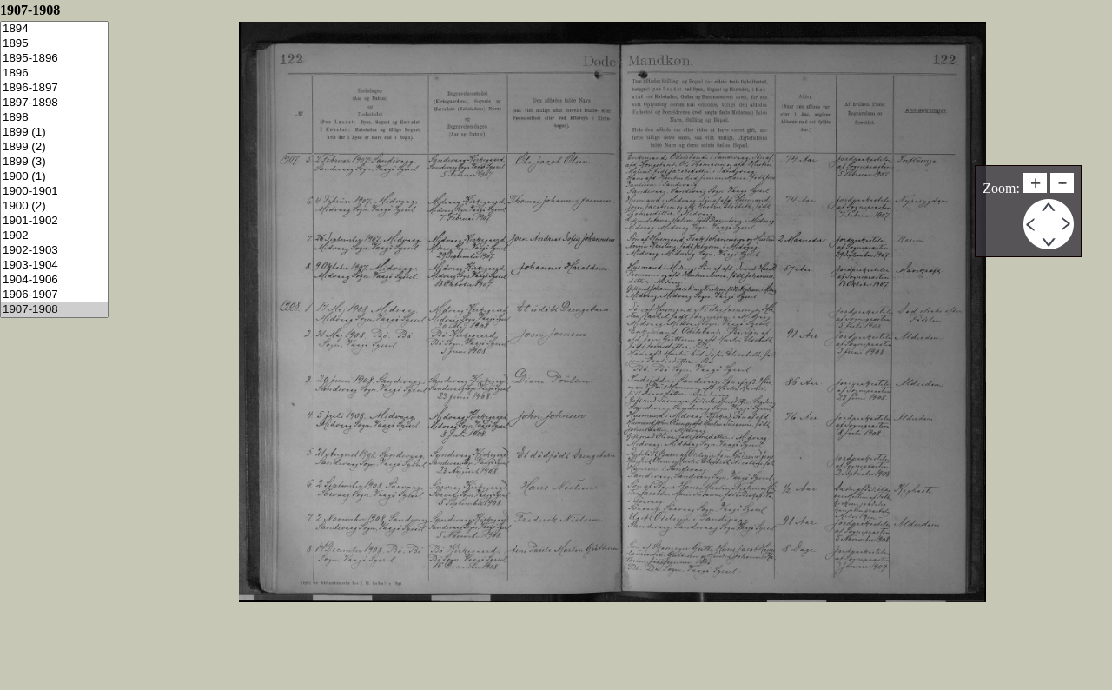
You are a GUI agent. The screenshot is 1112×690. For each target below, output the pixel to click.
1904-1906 (54, 280)
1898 (54, 117)
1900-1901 (54, 191)
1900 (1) (54, 176)
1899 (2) (54, 147)
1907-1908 (54, 309)
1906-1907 (54, 295)
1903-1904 (54, 265)
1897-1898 (54, 103)
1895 (54, 43)
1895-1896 (54, 58)
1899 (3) (54, 162)
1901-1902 (54, 221)
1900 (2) (54, 206)
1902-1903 (54, 250)
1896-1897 (54, 88)
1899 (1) (54, 132)
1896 (54, 73)
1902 (54, 236)
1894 (54, 29)
